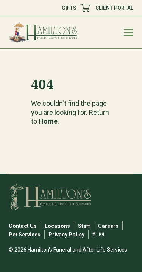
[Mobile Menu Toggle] (128, 32)
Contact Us (23, 226)
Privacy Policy (66, 235)
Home (48, 121)
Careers (108, 226)
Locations (57, 226)
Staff (84, 226)
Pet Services (25, 235)
